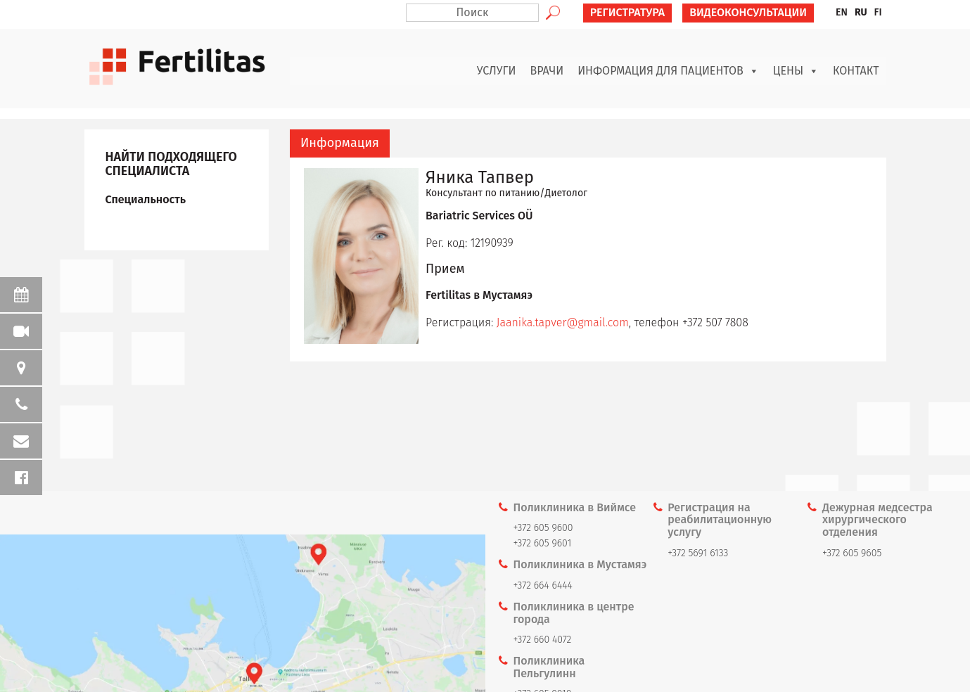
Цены (796, 71)
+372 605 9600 (543, 528)
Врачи (547, 70)
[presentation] (340, 143)
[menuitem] (841, 13)
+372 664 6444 (543, 585)
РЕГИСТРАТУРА (627, 12)
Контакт (856, 70)
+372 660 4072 (542, 640)
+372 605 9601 (542, 543)
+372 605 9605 (851, 553)
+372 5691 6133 (698, 553)
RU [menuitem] (861, 12)
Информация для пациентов (668, 71)
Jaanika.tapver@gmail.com (563, 322)
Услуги (496, 70)
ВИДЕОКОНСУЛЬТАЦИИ (748, 12)
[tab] (340, 143)
